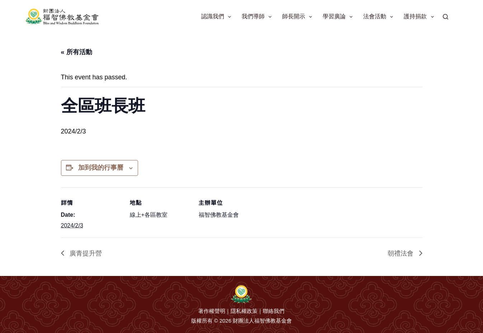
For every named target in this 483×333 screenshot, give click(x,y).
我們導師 (258, 17)
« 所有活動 (76, 52)
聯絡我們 (273, 311)
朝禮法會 (401, 253)
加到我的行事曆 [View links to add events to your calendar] (100, 167)
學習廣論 (339, 17)
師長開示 (298, 17)
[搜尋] (445, 16)
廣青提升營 (85, 253)
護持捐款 (420, 17)
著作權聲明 (211, 311)
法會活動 (379, 17)
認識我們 (217, 17)
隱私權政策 (244, 311)
